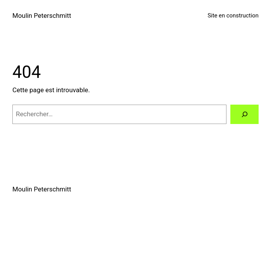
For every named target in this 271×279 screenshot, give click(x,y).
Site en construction (233, 15)
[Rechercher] (244, 114)
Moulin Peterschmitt (41, 15)
